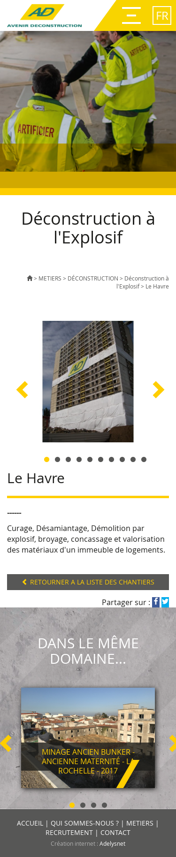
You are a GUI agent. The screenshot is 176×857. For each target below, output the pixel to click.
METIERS (49, 278)
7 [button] (111, 458)
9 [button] (133, 458)
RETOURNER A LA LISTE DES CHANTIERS (88, 581)
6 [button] (101, 458)
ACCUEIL (30, 823)
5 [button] (90, 458)
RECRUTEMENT (69, 832)
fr (162, 15)
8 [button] (122, 458)
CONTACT (115, 832)
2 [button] (57, 458)
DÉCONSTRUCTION (93, 278)
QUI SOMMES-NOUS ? (85, 823)
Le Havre (157, 286)
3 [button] (68, 458)
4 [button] (79, 458)
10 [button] (144, 458)
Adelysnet (112, 843)
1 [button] (47, 458)
